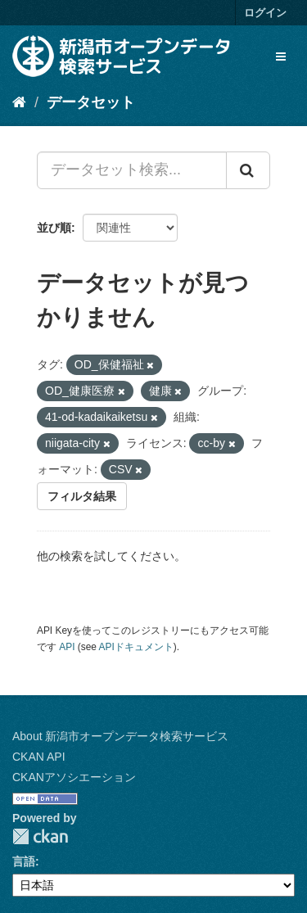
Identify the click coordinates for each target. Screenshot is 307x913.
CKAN (40, 836)
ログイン (265, 13)
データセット (91, 102)
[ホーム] (19, 102)
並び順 (54, 227)
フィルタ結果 (81, 496)
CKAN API (38, 756)
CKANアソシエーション (74, 777)
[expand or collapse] (281, 56)
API (66, 647)
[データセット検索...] (132, 170)
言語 (23, 861)
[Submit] (248, 170)
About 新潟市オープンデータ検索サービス (120, 736)
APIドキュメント (136, 647)
